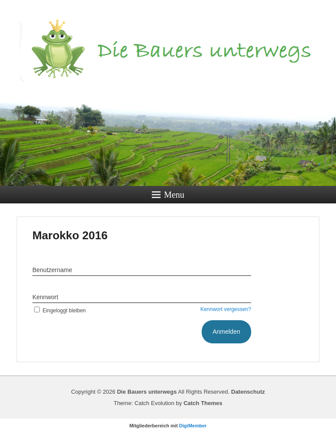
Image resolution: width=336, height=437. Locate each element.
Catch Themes (202, 403)
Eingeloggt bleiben (59, 311)
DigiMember (192, 425)
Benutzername (52, 269)
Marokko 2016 (70, 235)
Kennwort (45, 297)
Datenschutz (248, 391)
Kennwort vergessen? (225, 309)
